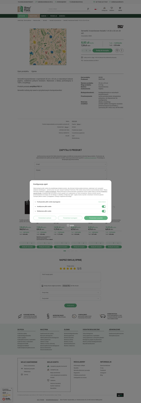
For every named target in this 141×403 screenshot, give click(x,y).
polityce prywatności (51, 191)
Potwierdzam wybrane (44, 218)
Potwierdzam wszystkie (96, 218)
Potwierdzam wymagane (70, 218)
